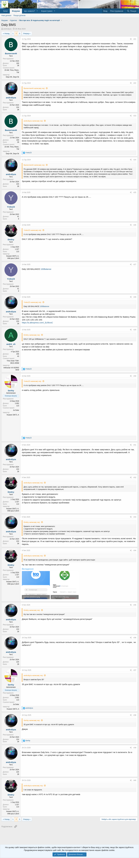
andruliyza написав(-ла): (33, 121)
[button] (37, 10)
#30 (134, 376)
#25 (134, 192)
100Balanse (46, 269)
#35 (134, 605)
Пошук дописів (19, 15)
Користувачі (46, 11)
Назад (6, 33)
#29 (134, 330)
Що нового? (29, 11)
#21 (134, 39)
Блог (5, 11)
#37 (134, 670)
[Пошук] (132, 10)
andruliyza (7, 29)
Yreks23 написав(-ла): (33, 230)
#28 (134, 297)
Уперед (26, 33)
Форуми (16, 11)
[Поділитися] (130, 39)
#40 (134, 780)
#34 (134, 550)
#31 (134, 445)
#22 (134, 83)
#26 (134, 225)
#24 (134, 160)
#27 (134, 264)
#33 (134, 517)
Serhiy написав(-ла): (32, 720)
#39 (134, 748)
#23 (134, 116)
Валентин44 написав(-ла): (34, 88)
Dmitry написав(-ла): (32, 335)
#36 (134, 638)
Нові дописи (6, 15)
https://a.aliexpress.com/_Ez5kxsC (37, 322)
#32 (134, 477)
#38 (134, 715)
